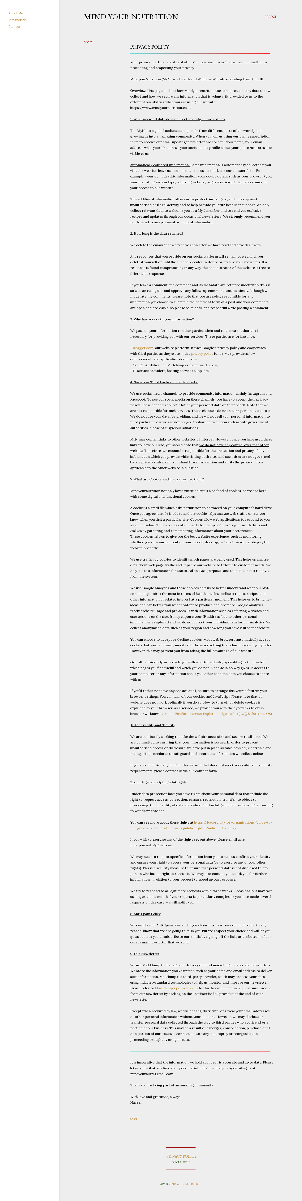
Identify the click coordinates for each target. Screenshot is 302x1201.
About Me (15, 13)
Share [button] (88, 42)
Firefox (181, 714)
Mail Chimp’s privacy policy (176, 988)
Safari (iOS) (237, 714)
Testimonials (17, 20)
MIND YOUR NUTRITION (185, 1184)
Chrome (166, 714)
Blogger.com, (143, 348)
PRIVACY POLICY (180, 1156)
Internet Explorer (202, 714)
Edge (223, 714)
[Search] (270, 17)
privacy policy (202, 353)
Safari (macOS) (260, 714)
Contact (14, 27)
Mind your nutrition (131, 17)
